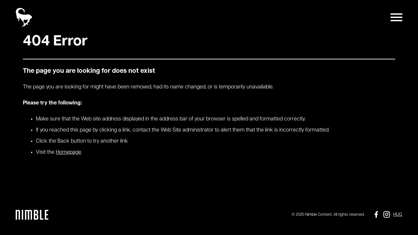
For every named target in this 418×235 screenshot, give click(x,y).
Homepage (68, 152)
